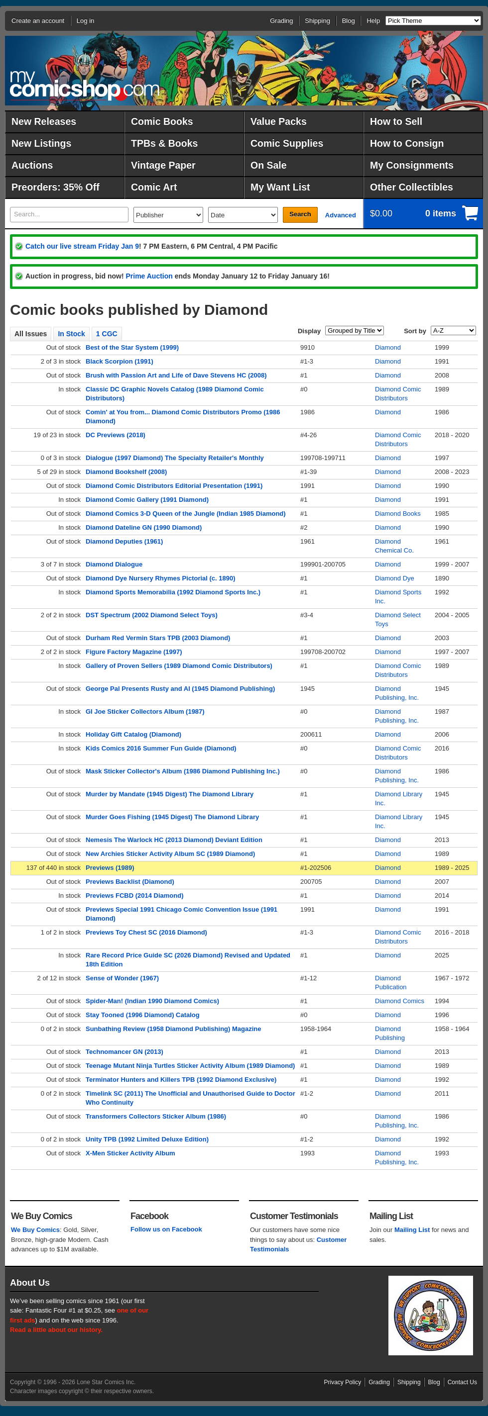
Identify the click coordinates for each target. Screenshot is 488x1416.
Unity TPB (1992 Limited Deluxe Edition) (147, 1139)
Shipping (317, 20)
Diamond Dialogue (114, 564)
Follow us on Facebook (166, 1229)
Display (309, 331)
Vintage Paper (163, 165)
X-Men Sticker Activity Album (130, 1153)
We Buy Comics (35, 1229)
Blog (348, 20)
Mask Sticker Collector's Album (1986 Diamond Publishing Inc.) (183, 771)
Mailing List (412, 1229)
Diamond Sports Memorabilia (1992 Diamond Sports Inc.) (173, 592)
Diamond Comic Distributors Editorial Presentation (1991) (174, 485)
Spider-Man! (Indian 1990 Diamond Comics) (152, 1001)
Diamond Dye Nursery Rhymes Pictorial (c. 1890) (161, 578)
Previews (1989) (110, 867)
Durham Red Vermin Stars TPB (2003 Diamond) (158, 638)
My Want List (280, 187)
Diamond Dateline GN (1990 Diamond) (144, 527)
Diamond (388, 347)
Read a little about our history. (56, 1329)
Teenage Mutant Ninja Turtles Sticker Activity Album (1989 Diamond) (190, 1065)
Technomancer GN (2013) (124, 1051)
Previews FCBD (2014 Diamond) (135, 895)
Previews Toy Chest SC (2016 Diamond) (146, 932)
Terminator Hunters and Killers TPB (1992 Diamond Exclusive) (181, 1079)
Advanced (340, 215)
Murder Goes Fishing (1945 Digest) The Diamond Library (172, 817)
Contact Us (462, 1382)
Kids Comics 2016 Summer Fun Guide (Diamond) (161, 748)
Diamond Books (398, 513)
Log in (85, 20)
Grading (281, 20)
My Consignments (412, 165)
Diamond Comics (399, 1001)
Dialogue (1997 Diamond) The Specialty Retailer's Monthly (175, 458)
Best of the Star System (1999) (132, 347)
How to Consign (407, 143)
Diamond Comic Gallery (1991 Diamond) (147, 499)
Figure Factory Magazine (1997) (134, 652)
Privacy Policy (343, 1382)
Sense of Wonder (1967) (122, 978)
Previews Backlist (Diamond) (130, 881)
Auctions (32, 165)
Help (373, 20)
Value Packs (278, 121)
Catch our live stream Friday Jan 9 (82, 246)
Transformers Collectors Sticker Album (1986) (156, 1116)
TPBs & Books (164, 143)
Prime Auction (148, 276)
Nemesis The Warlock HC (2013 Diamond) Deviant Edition (174, 840)
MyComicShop (84, 86)
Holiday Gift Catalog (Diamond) (133, 734)
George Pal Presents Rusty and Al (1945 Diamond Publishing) (180, 688)
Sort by (415, 331)
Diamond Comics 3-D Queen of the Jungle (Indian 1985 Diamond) (186, 513)
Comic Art (154, 187)
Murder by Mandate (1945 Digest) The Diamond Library (169, 794)
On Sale (268, 165)
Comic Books (162, 121)
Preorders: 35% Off (55, 187)
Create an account (37, 20)
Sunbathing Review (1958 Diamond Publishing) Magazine (173, 1029)
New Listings (41, 143)
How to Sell (396, 121)
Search (300, 214)
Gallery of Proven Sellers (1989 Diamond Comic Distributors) (179, 665)
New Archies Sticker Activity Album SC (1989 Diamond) (170, 853)
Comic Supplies (286, 143)
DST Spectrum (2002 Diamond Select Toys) (152, 615)
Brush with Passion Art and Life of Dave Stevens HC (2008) (176, 375)
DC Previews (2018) (115, 435)
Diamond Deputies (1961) (124, 541)
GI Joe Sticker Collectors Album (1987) (145, 711)
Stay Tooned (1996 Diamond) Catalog (143, 1015)
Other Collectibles (411, 187)
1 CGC (107, 334)
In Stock (71, 334)
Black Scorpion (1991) (119, 361)
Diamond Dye (394, 578)
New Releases (43, 121)
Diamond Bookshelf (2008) (126, 471)
